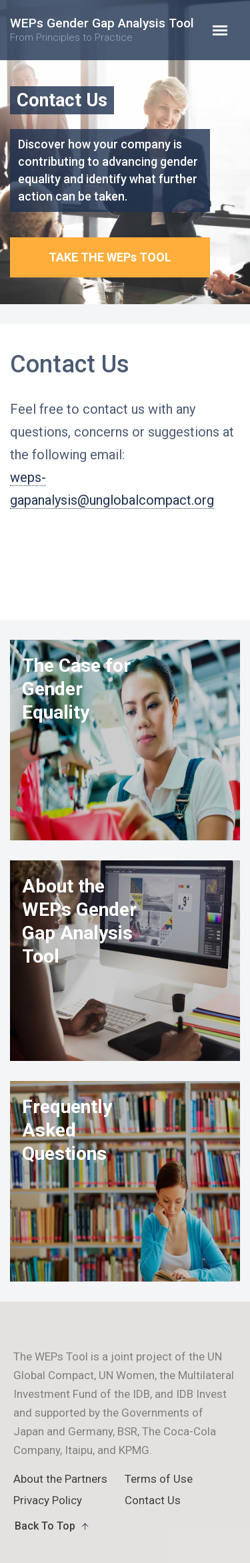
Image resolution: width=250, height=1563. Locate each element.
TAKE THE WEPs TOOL (110, 257)
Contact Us (153, 1500)
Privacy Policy (47, 1500)
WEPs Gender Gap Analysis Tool (102, 29)
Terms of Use (159, 1478)
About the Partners (60, 1478)
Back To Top (45, 1526)
